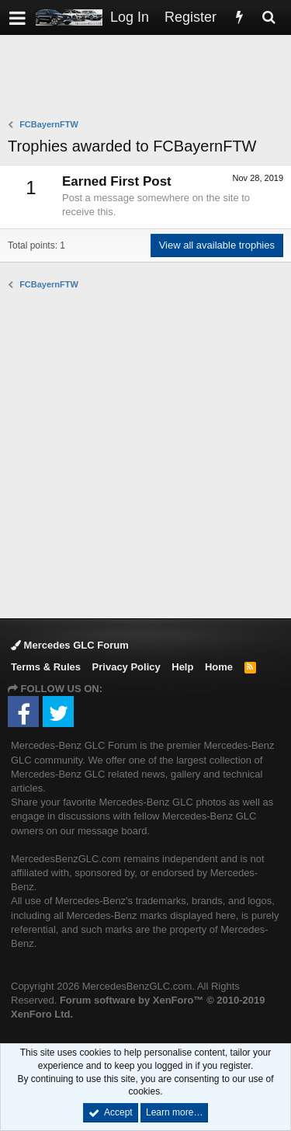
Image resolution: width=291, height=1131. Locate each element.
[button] (17, 17)
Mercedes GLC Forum (70, 645)
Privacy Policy (126, 667)
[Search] (268, 17)
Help (182, 667)
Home (219, 667)
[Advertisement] (149, 78)
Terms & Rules (46, 667)
